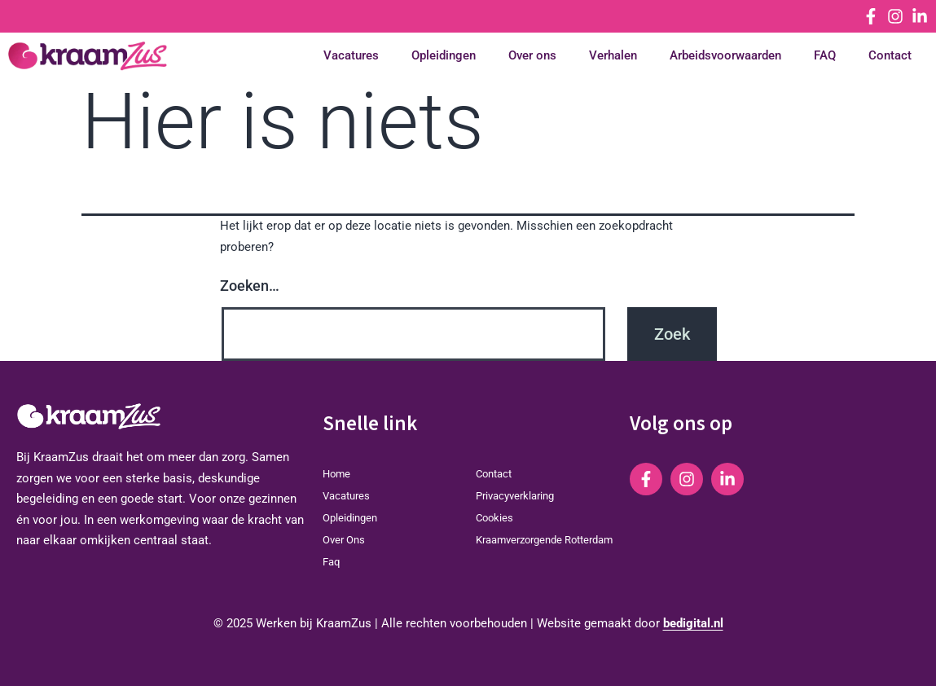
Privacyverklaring (515, 496)
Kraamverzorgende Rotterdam (544, 540)
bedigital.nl (693, 623)
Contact (890, 56)
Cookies (494, 518)
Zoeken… (249, 285)
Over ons (532, 56)
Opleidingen (443, 56)
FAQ (825, 56)
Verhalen (613, 56)
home (336, 474)
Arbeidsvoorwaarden (725, 56)
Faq (331, 562)
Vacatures (351, 56)
